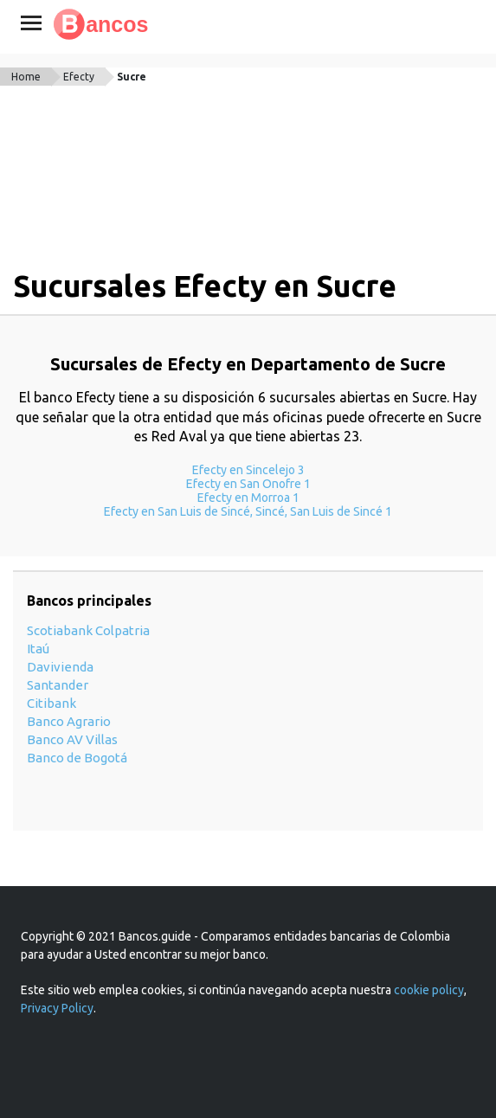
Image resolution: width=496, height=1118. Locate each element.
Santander (57, 685)
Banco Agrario (69, 721)
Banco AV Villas (72, 739)
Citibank (51, 703)
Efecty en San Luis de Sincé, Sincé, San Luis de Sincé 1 (248, 511)
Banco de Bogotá (77, 757)
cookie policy (429, 990)
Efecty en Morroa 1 (248, 497)
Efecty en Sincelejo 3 (248, 470)
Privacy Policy (57, 1008)
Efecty (78, 76)
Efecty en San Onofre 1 (248, 484)
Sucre (131, 76)
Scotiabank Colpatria (88, 630)
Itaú (38, 648)
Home (26, 76)
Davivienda (60, 666)
